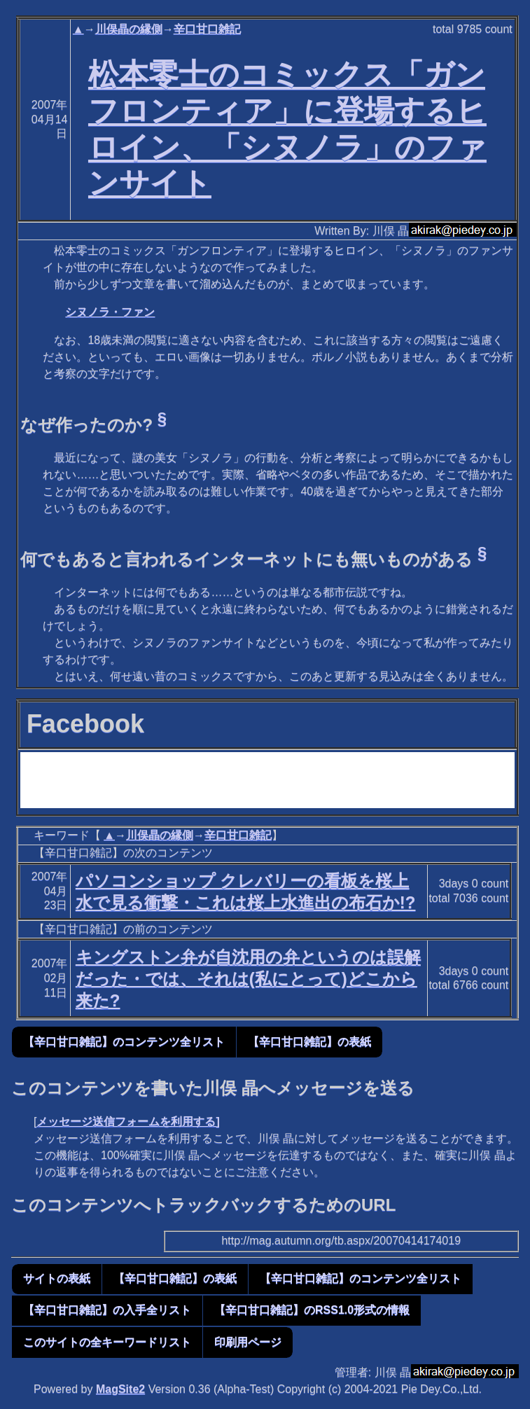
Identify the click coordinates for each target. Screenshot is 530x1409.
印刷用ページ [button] (247, 1342)
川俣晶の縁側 (128, 29)
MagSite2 (120, 1389)
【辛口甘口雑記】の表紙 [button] (309, 1042)
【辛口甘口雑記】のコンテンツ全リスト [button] (124, 1042)
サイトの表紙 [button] (56, 1278)
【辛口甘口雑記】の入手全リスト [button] (107, 1310)
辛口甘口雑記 (207, 29)
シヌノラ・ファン (110, 312)
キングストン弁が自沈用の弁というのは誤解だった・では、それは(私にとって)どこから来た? (248, 979)
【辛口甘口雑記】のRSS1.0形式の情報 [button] (312, 1310)
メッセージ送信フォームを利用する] (127, 1121)
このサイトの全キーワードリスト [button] (107, 1342)
